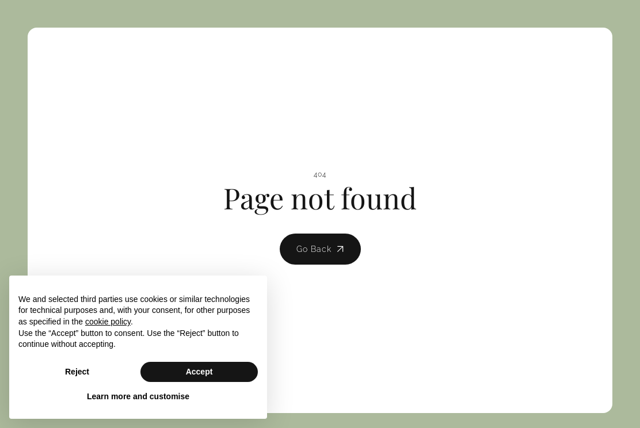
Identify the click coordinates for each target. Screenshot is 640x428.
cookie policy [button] (108, 321)
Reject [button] (77, 371)
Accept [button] (199, 371)
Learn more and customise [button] (138, 396)
